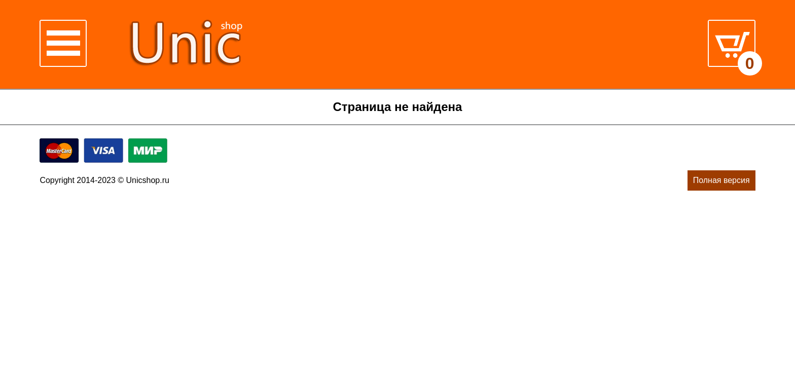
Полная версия (721, 180)
